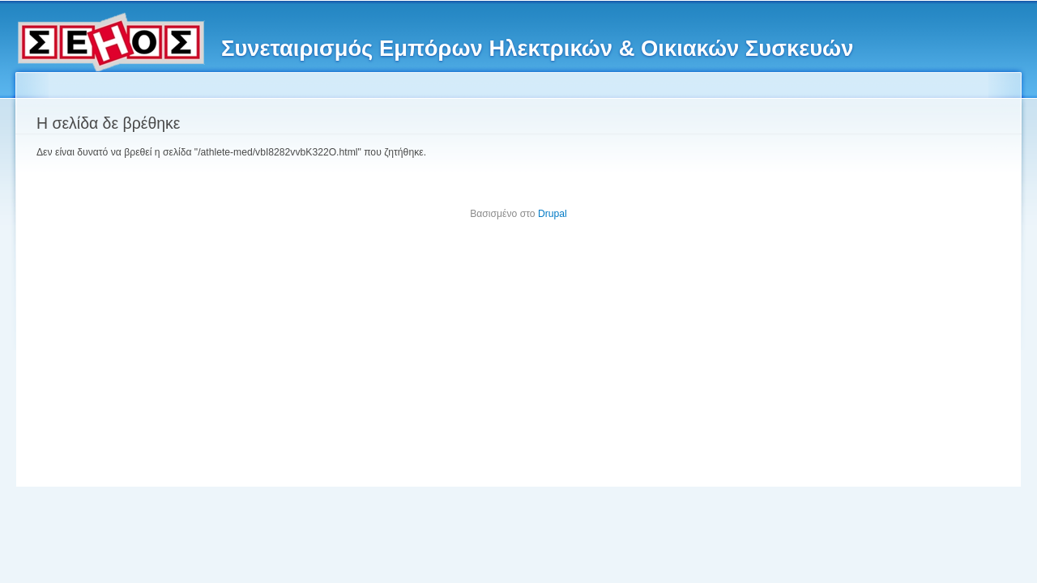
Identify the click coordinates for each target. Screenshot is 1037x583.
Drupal (552, 213)
